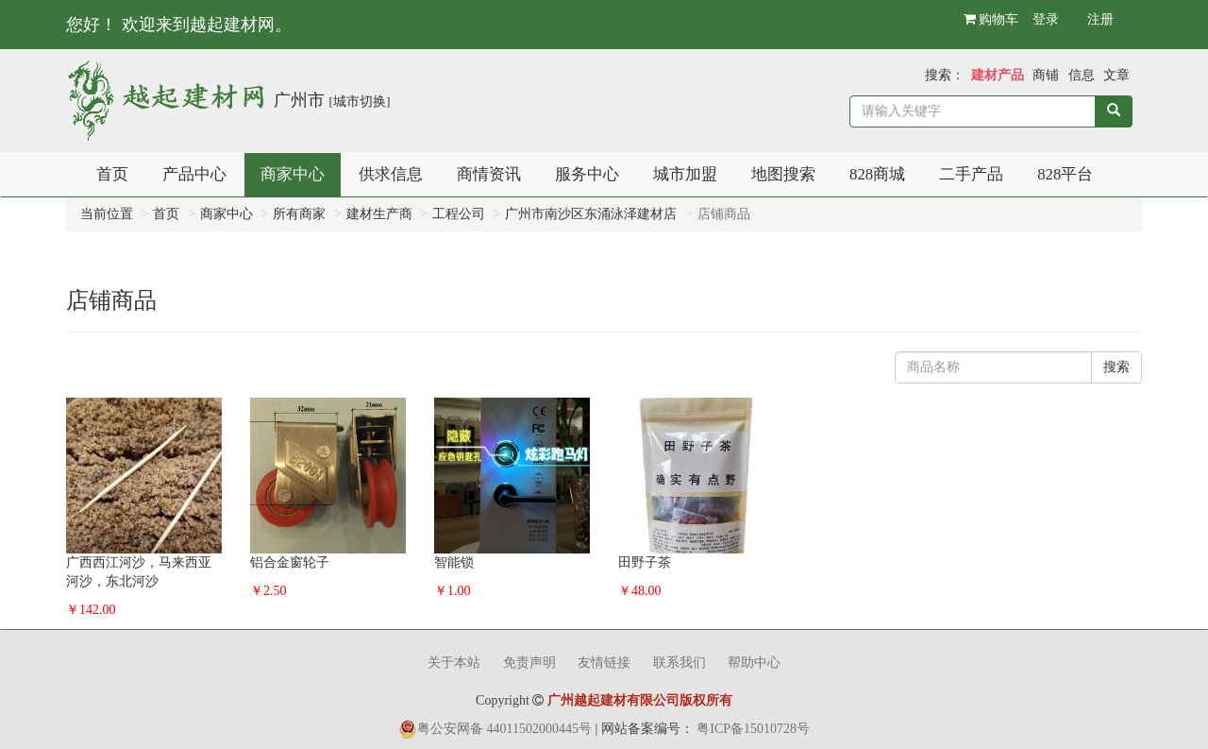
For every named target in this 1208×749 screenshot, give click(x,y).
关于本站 (454, 662)
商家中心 (292, 174)
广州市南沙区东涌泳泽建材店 (591, 214)
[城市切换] (360, 101)
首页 (112, 174)
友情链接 (604, 662)
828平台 (1065, 174)
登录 (1045, 19)
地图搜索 (783, 174)
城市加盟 (685, 174)
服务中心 (587, 174)
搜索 (1116, 367)
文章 (1116, 75)
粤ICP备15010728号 (753, 729)
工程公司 (458, 214)
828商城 (877, 174)
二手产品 (971, 174)
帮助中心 (754, 662)
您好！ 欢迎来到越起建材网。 (179, 24)
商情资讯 (489, 174)
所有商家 (299, 214)
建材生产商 (379, 214)
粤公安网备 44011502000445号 (504, 729)
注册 (1100, 19)
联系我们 (679, 662)
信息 (1081, 75)
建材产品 (997, 75)
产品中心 (194, 174)
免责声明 (529, 662)
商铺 (1045, 75)
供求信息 (391, 174)
